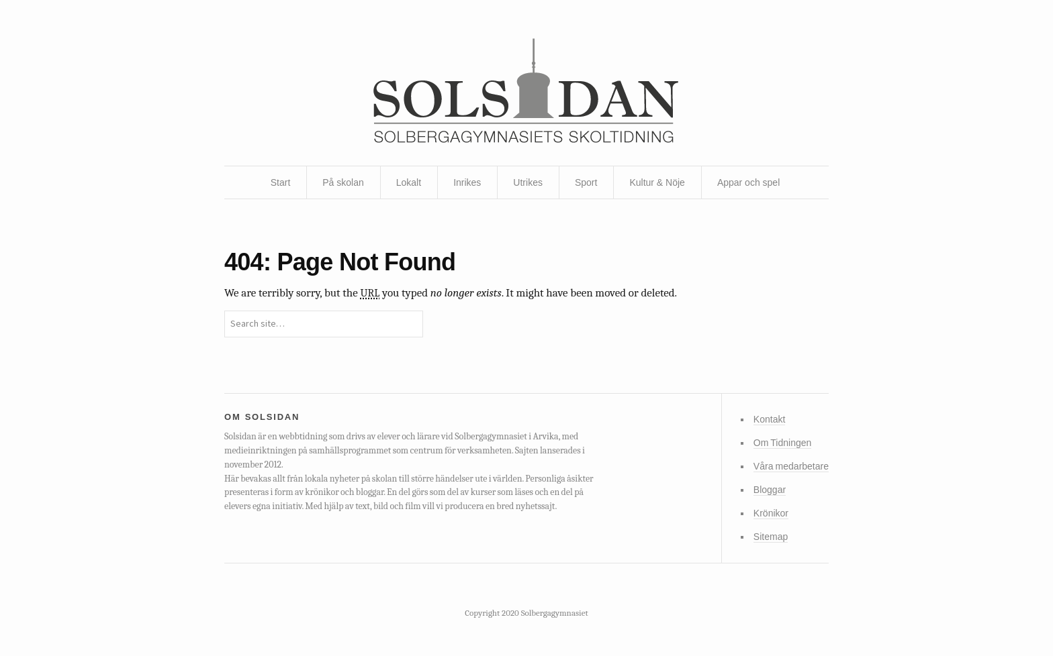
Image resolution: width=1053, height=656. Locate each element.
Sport (586, 182)
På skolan (342, 182)
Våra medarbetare (791, 466)
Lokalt (408, 182)
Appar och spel (748, 182)
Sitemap (770, 536)
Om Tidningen (782, 442)
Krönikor (770, 513)
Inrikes (467, 182)
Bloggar (769, 489)
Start (281, 182)
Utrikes (528, 182)
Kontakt (769, 419)
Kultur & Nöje (656, 182)
